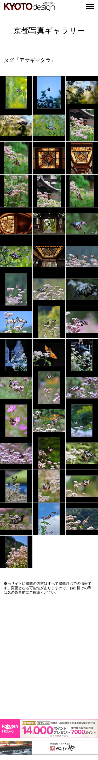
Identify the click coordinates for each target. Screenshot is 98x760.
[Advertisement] (49, 657)
